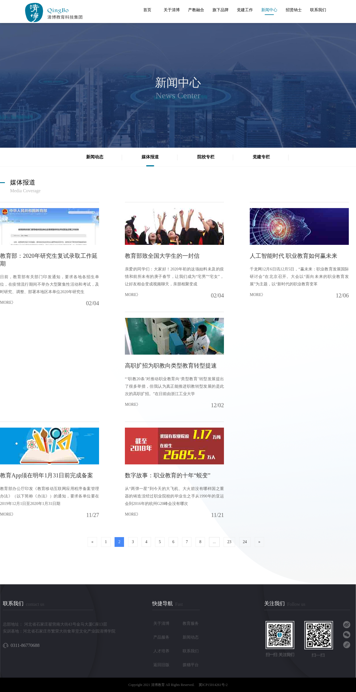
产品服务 (161, 637)
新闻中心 (269, 10)
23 (229, 542)
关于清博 (172, 10)
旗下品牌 (220, 10)
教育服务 (191, 623)
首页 (147, 10)
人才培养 (161, 651)
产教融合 (196, 10)
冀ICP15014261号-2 (213, 685)
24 (245, 542)
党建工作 (245, 10)
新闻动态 (191, 637)
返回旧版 (161, 665)
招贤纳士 (294, 10)
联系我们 (318, 10)
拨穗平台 (191, 665)
